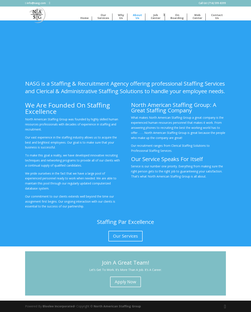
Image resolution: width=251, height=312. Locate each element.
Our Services (125, 236)
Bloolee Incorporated (58, 306)
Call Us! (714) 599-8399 (212, 3)
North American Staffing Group (117, 306)
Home (84, 18)
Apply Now (125, 282)
